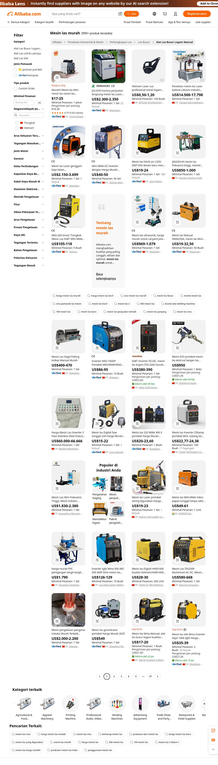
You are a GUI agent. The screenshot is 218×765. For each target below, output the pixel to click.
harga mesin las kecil (100, 295)
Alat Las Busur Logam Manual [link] (174, 42)
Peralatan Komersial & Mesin (85, 42)
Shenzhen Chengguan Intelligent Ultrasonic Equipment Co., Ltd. (157, 251)
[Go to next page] (157, 676)
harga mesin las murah (66, 295)
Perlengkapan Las (121, 42)
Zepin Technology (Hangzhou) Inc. (148, 387)
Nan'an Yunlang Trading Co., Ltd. (151, 660)
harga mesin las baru (178, 734)
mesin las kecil (97, 303)
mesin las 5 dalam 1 (167, 742)
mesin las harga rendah (26, 750)
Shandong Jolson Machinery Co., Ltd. (116, 110)
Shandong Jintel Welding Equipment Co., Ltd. (157, 449)
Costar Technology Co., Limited (190, 452)
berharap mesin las (110, 734)
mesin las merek (60, 742)
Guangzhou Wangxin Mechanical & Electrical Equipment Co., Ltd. (70, 513)
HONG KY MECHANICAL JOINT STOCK (151, 585)
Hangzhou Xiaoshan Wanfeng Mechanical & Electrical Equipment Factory (70, 585)
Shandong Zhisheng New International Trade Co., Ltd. (196, 664)
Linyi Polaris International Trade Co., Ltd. (156, 181)
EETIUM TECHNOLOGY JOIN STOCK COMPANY (150, 102)
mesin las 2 (122, 303)
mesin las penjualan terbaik (119, 311)
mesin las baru (86, 311)
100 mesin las (61, 311)
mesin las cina (182, 311)
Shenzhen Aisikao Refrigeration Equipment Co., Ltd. (77, 373)
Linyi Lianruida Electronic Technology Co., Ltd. (116, 452)
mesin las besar (163, 295)
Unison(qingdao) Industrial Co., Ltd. (77, 116)
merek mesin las (190, 295)
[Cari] (131, 14)
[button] (120, 14)
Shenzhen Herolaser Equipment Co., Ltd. (77, 185)
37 (150, 676)
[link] (213, 730)
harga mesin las (88, 742)
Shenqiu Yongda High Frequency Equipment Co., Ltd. (77, 646)
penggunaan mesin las (98, 750)
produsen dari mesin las (143, 734)
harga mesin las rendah (51, 734)
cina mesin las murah (133, 295)
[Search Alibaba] (83, 14)
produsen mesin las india (62, 750)
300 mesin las (114, 742)
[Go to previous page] (99, 676)
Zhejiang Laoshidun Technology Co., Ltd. (115, 377)
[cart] (165, 14)
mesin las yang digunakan (27, 742)
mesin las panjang (154, 311)
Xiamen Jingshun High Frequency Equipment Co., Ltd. (190, 178)
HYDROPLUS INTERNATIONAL (186, 513)
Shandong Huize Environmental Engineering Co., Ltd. (189, 383)
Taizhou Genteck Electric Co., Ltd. (75, 251)
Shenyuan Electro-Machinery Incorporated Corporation (196, 251)
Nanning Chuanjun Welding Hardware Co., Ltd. (191, 585)
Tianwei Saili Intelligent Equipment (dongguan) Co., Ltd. (191, 102)
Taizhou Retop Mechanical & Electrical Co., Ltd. (116, 182)
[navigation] (27, 355)
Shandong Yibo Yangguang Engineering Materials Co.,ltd (117, 646)
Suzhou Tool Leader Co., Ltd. (151, 517)
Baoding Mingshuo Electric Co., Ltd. (68, 448)
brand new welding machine (178, 303)
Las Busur (144, 42)
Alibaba (57, 42)
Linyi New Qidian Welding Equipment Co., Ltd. (112, 585)
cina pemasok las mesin (67, 303)
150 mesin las (139, 742)
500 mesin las (146, 303)
